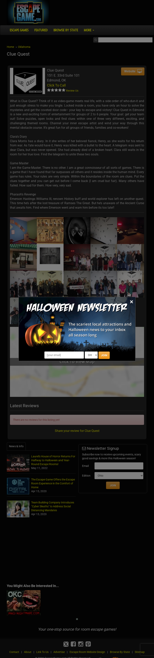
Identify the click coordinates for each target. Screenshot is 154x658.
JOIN (104, 355)
